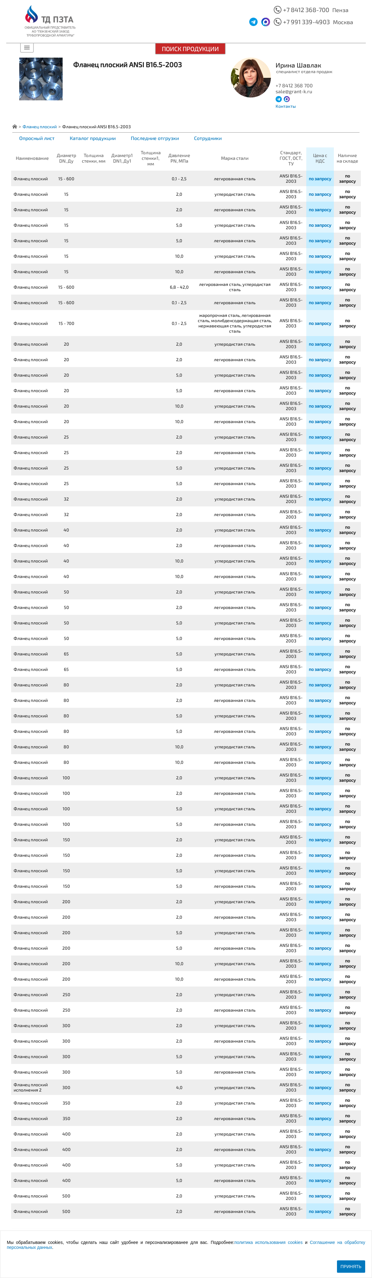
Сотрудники (208, 138)
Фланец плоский (40, 126)
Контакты (286, 106)
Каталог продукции (93, 138)
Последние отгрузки (155, 138)
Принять (351, 1266)
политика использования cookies (268, 1242)
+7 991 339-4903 (306, 21)
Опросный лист (37, 138)
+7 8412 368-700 (306, 9)
